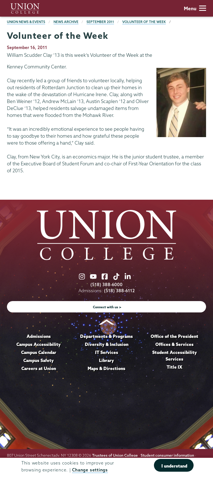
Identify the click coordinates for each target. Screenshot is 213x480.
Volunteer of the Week (144, 22)
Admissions (39, 336)
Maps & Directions (106, 368)
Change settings (90, 470)
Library (106, 360)
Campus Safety (38, 360)
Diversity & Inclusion (106, 344)
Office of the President (174, 336)
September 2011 (100, 22)
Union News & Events (26, 22)
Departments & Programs (106, 336)
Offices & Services (174, 344)
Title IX (174, 367)
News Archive (66, 22)
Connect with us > (107, 307)
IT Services (106, 352)
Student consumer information (167, 455)
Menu (195, 8)
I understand (174, 466)
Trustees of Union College (115, 455)
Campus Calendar (38, 352)
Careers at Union (38, 368)
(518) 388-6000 (106, 284)
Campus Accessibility (38, 344)
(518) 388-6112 (119, 290)
